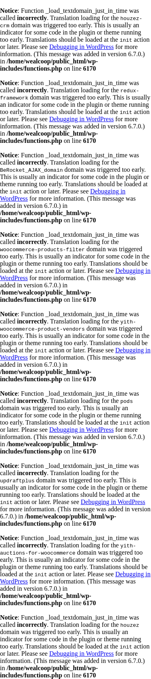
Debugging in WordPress (81, 46)
